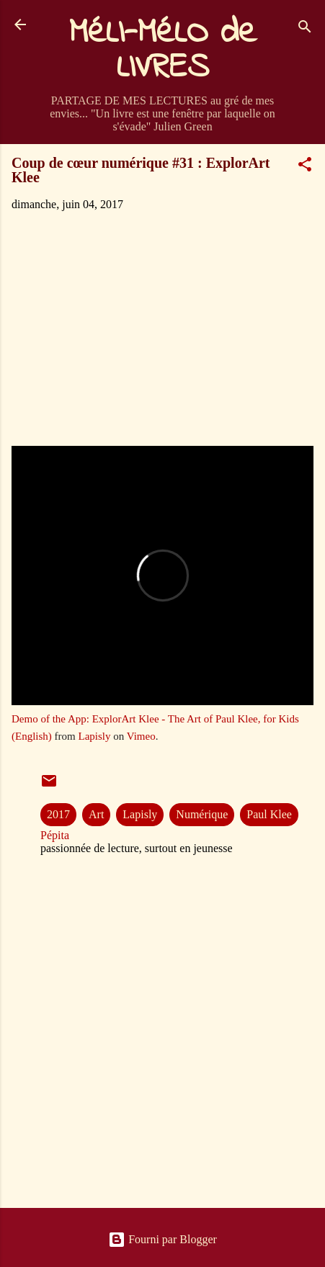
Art (96, 814)
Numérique (202, 814)
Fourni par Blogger (162, 1239)
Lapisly (95, 736)
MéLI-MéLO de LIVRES (163, 50)
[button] (304, 167)
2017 (58, 814)
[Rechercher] (304, 29)
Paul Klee (269, 814)
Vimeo (141, 736)
